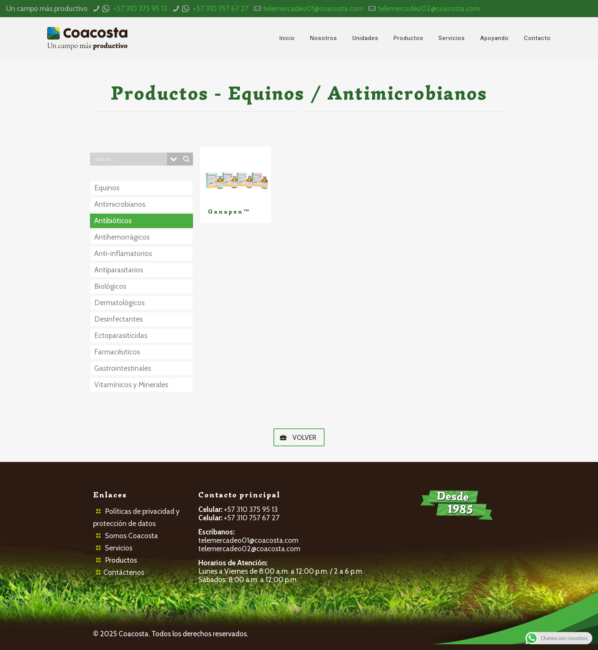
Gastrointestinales (122, 368)
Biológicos (110, 286)
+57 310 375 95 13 (140, 8)
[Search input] (130, 159)
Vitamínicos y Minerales (131, 384)
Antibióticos (113, 220)
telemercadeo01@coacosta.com (313, 8)
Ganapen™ (229, 212)
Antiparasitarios (118, 269)
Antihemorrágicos (122, 237)
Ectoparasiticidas (120, 335)
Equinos (106, 187)
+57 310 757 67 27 (221, 8)
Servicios (118, 548)
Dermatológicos (119, 302)
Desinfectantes (118, 319)
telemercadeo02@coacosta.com (429, 8)
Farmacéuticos (117, 352)
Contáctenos (123, 572)
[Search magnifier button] (186, 159)
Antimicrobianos (119, 204)
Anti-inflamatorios (123, 253)
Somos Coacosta (131, 535)
